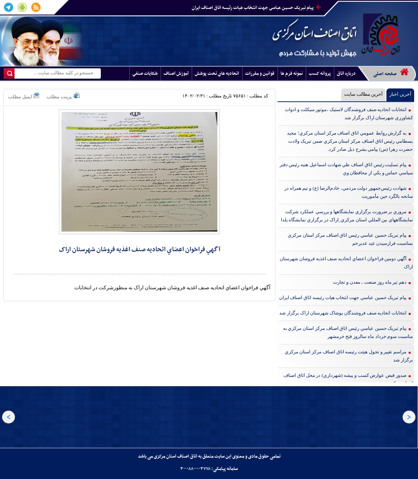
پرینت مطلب (63, 95)
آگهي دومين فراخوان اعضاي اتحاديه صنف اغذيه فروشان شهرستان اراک (346, 262)
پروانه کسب (320, 74)
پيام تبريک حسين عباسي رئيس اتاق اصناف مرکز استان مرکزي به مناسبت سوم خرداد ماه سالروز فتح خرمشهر (348, 332)
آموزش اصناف (176, 74)
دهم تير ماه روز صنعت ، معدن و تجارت (369, 282)
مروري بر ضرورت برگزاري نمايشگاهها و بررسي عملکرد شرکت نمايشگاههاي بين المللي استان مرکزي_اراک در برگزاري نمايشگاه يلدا (347, 215)
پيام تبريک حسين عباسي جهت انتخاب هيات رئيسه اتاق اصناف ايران (256, 8)
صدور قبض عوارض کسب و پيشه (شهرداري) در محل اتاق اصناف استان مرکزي (348, 379)
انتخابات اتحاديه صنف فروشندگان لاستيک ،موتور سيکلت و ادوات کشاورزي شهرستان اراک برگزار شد (349, 113)
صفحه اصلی (391, 72)
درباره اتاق (346, 74)
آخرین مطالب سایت (363, 94)
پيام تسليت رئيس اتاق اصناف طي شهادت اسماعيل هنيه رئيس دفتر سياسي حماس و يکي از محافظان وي (346, 168)
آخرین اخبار (400, 94)
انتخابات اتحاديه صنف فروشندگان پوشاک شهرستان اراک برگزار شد (342, 312)
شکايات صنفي (145, 74)
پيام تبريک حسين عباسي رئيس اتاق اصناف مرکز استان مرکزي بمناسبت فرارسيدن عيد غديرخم (350, 239)
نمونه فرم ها (292, 74)
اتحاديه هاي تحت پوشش (217, 74)
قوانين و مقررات (260, 74)
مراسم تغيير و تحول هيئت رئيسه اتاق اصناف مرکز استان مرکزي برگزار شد (349, 355)
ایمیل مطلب (24, 95)
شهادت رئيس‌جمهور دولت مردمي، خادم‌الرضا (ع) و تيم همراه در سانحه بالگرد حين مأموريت (348, 192)
